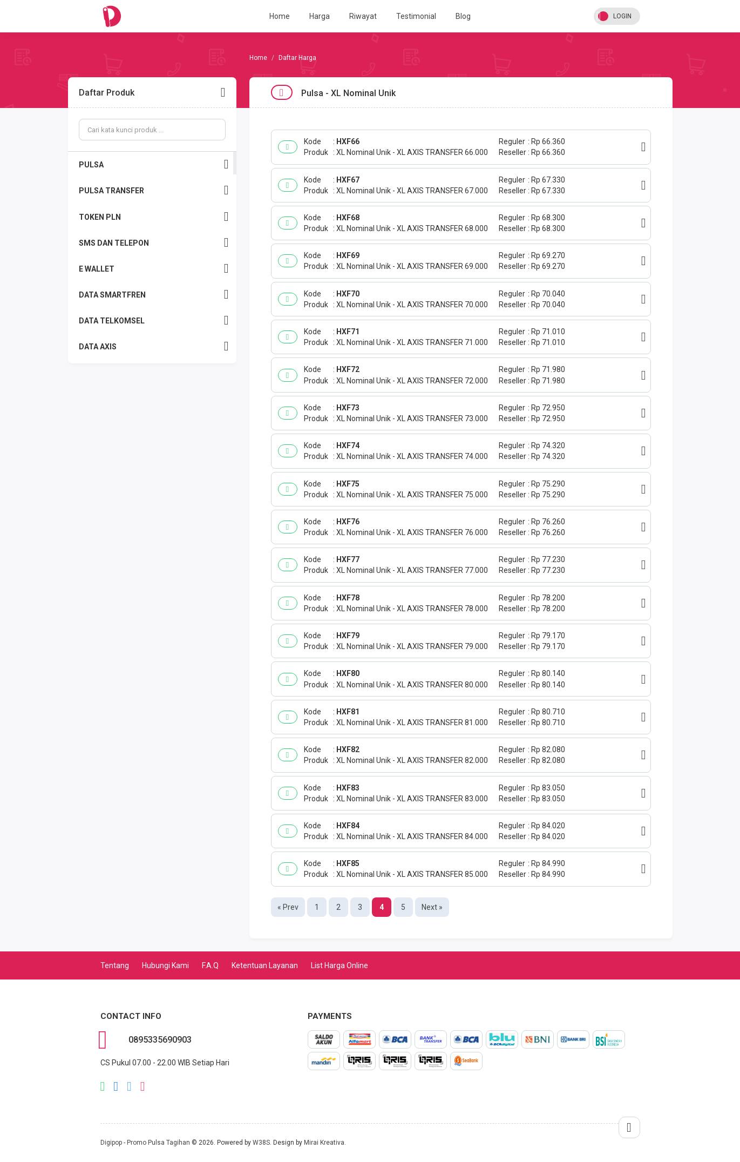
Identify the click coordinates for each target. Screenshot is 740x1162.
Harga (319, 16)
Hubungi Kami (165, 965)
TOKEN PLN (154, 216)
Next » (432, 907)
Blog (463, 16)
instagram (142, 1086)
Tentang (114, 965)
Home (279, 16)
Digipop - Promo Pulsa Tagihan (145, 1142)
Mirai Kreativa (324, 1142)
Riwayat (363, 16)
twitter (129, 1086)
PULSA (154, 164)
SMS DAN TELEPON (154, 242)
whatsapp (102, 1086)
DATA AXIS (154, 346)
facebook (115, 1086)
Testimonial (416, 16)
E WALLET (154, 268)
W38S (261, 1142)
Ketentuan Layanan (265, 965)
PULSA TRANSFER (154, 190)
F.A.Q (210, 965)
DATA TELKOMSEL (154, 320)
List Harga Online (339, 965)
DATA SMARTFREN (154, 294)
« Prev (287, 907)
